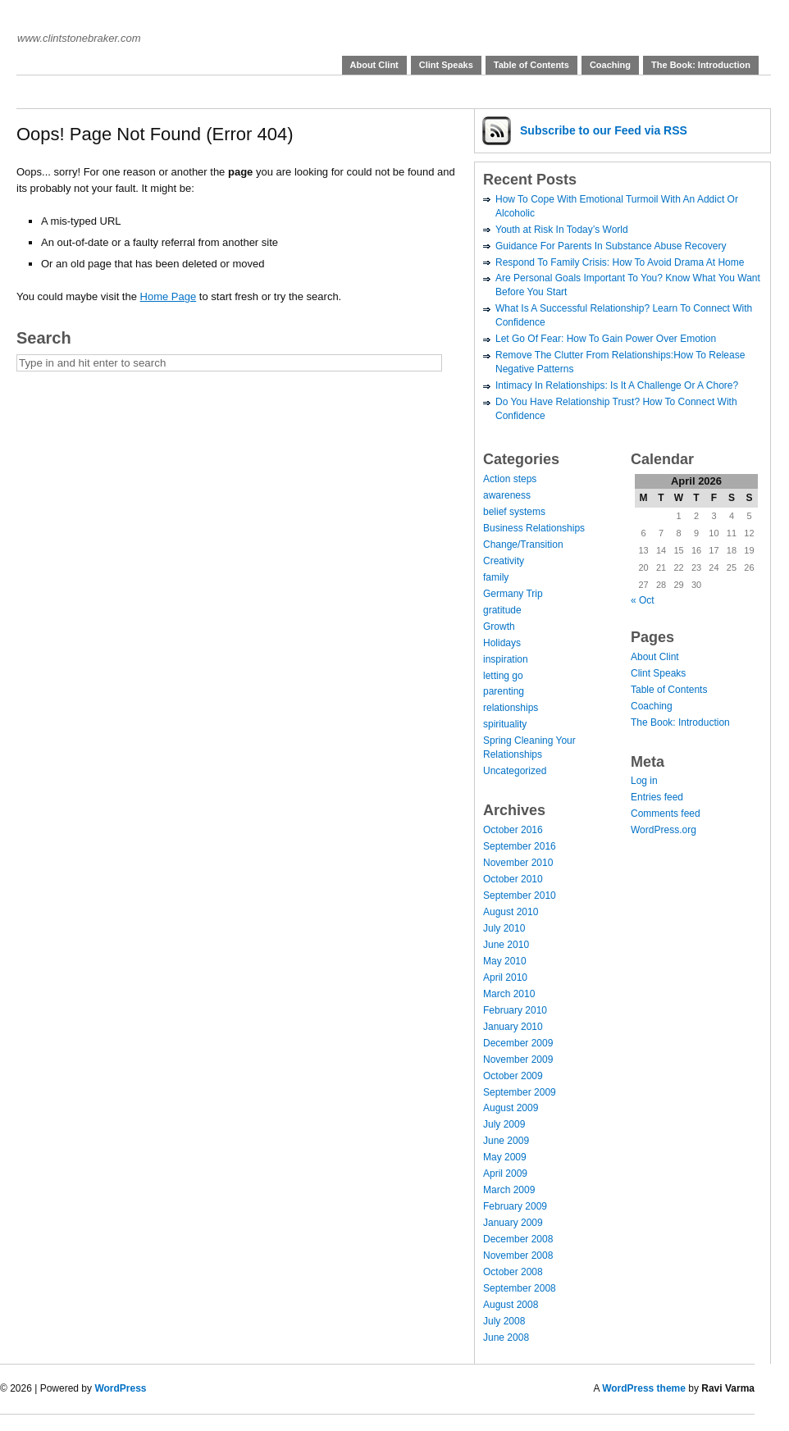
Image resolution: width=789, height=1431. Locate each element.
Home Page (168, 296)
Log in (644, 780)
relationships (510, 707)
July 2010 (504, 928)
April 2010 (505, 977)
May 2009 (505, 1157)
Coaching (610, 65)
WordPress (120, 1388)
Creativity (503, 561)
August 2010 (510, 912)
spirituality (505, 724)
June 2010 (506, 944)
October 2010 (513, 879)
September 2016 (519, 846)
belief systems (514, 511)
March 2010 (509, 994)
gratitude (502, 610)
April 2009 (505, 1173)
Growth (499, 626)
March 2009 (509, 1190)
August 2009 (510, 1108)
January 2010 (513, 1026)
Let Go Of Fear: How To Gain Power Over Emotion (605, 338)
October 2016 (513, 830)
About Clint (374, 65)
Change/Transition (523, 544)
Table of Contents (531, 65)
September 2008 (519, 1288)
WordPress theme (644, 1388)
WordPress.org (663, 830)
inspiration (505, 659)
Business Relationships (534, 528)
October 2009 (513, 1076)
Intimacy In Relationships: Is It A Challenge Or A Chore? (616, 385)
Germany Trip (513, 593)
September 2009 (519, 1092)
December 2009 (518, 1043)
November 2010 (518, 862)
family (496, 577)
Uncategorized (514, 771)
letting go (503, 675)
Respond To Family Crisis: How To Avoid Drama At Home (619, 262)
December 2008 (518, 1239)
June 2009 (506, 1140)
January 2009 (513, 1222)
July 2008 (504, 1321)
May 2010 (505, 961)
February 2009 (515, 1206)
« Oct (642, 600)
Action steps (509, 479)
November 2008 (518, 1255)
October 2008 (513, 1272)
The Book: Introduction (700, 65)
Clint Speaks (446, 65)
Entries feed (657, 797)
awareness (507, 495)
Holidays (502, 643)
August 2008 (510, 1304)
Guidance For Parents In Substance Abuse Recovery (611, 246)
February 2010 (515, 1010)
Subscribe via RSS (603, 130)
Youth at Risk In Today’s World (561, 229)
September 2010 (519, 895)
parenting (503, 691)
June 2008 (506, 1337)
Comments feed (665, 813)
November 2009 (518, 1059)
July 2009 (504, 1124)
